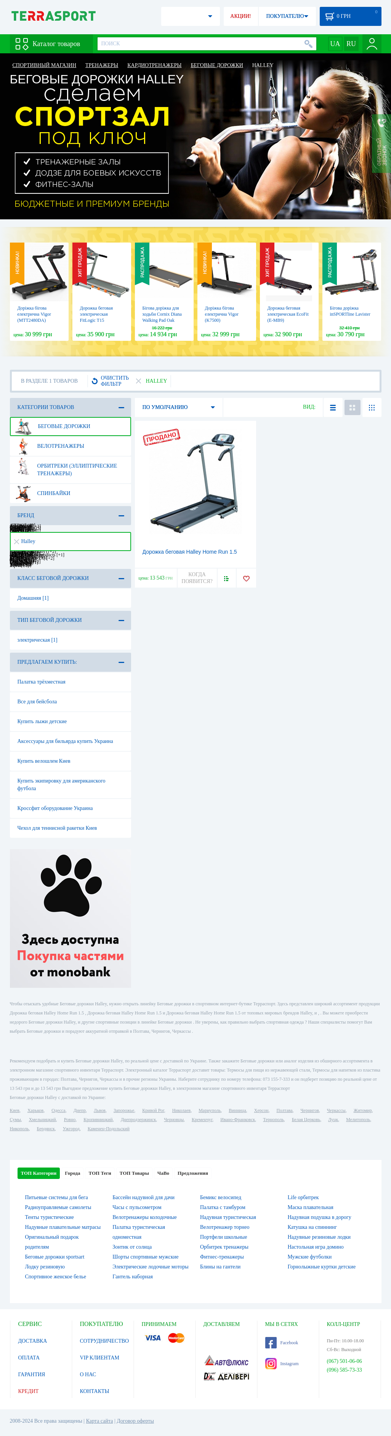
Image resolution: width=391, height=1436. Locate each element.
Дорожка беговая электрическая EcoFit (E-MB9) (288, 314)
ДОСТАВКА (32, 1341)
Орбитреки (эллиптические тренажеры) (66, 466)
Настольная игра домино (316, 1247)
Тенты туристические (49, 1217)
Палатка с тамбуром (222, 1207)
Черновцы (174, 1119)
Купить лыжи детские (42, 721)
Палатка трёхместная (42, 682)
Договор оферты (135, 1421)
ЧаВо (163, 1173)
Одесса (58, 1110)
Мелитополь (358, 1119)
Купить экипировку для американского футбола (62, 784)
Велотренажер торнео (224, 1227)
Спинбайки (43, 493)
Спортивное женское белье (55, 1276)
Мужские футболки (310, 1257)
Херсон (261, 1110)
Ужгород (71, 1128)
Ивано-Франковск (237, 1119)
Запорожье (124, 1110)
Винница (237, 1110)
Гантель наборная (132, 1276)
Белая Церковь (306, 1119)
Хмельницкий (42, 1119)
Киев (14, 1110)
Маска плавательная (310, 1207)
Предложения (193, 1173)
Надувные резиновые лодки (319, 1237)
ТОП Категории (39, 1173)
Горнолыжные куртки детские (322, 1267)
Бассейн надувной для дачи (143, 1197)
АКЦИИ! (240, 16)
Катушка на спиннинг (312, 1227)
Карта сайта (99, 1421)
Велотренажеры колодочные (144, 1217)
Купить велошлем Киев (44, 761)
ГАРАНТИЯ (31, 1374)
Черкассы (336, 1110)
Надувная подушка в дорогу (319, 1217)
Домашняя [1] (33, 598)
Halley (24, 541)
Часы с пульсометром (136, 1207)
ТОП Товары (134, 1173)
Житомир (363, 1110)
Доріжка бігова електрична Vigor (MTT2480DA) (34, 314)
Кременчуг (202, 1119)
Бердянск (46, 1128)
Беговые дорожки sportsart (55, 1257)
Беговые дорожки (52, 426)
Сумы (15, 1119)
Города (72, 1173)
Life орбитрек (303, 1197)
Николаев (181, 1110)
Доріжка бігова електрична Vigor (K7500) (222, 314)
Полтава (285, 1110)
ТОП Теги (99, 1173)
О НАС (88, 1374)
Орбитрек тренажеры (224, 1247)
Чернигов (310, 1110)
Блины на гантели (220, 1267)
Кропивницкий (97, 1119)
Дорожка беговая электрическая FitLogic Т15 (96, 314)
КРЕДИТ (28, 1391)
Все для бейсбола (37, 701)
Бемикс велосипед (220, 1197)
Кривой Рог (153, 1110)
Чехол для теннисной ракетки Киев (57, 828)
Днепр (80, 1110)
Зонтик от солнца (132, 1247)
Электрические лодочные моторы (150, 1267)
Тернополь (273, 1119)
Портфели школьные (223, 1237)
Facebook (281, 1342)
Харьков (35, 1110)
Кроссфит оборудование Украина (55, 808)
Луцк (333, 1119)
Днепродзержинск (138, 1119)
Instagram (282, 1363)
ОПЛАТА (29, 1358)
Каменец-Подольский (109, 1128)
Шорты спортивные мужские (145, 1257)
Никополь (19, 1128)
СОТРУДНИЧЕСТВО (104, 1341)
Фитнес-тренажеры (222, 1257)
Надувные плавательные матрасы (63, 1227)
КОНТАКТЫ (94, 1391)
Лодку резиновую (45, 1267)
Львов (100, 1110)
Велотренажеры (50, 446)
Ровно (69, 1119)
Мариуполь (210, 1110)
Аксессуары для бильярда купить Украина (65, 741)
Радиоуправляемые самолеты (58, 1207)
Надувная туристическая (228, 1217)
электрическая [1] (38, 640)
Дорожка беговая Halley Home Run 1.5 (190, 552)
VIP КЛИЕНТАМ (100, 1358)
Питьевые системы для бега (56, 1197)
